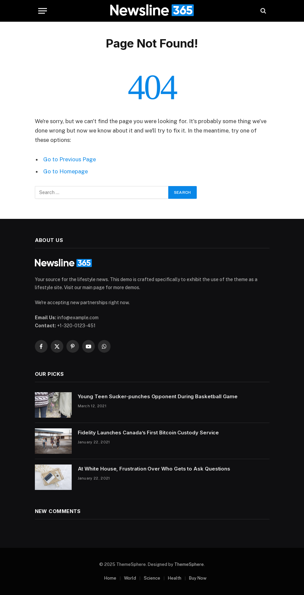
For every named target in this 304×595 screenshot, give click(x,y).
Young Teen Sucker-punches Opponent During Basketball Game (158, 396)
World (130, 578)
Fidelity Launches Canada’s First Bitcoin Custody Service (148, 432)
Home (110, 578)
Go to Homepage (65, 171)
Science (152, 578)
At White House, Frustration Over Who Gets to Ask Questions (154, 468)
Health (174, 578)
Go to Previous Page (69, 159)
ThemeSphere (189, 564)
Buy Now (197, 578)
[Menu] (42, 10)
